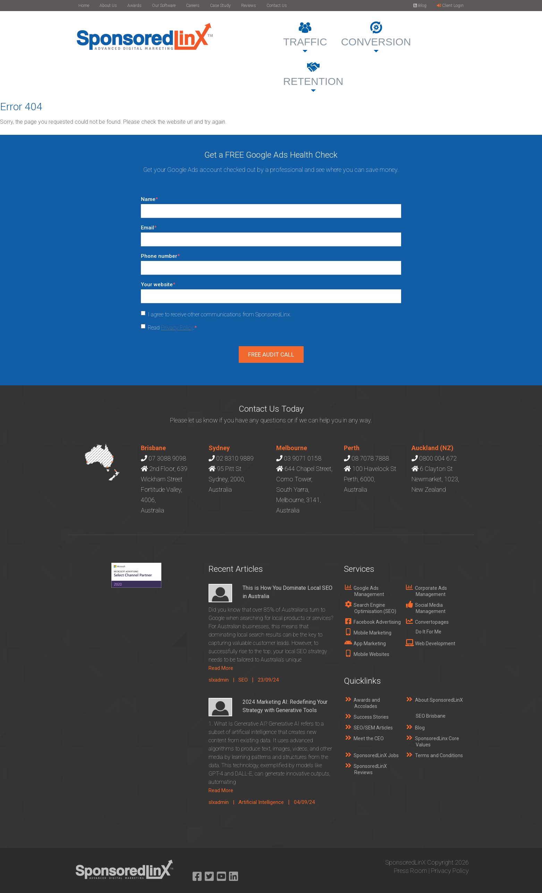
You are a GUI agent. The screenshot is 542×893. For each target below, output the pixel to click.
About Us (108, 5)
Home (83, 5)
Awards (134, 5)
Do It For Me (428, 631)
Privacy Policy (177, 327)
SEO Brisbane (431, 716)
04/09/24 (304, 802)
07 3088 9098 (167, 458)
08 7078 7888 (370, 458)
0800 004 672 (438, 458)
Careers (193, 5)
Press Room (410, 870)
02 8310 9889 (235, 458)
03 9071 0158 (302, 458)
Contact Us (276, 5)
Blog (419, 5)
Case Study (220, 5)
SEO (243, 680)
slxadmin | (223, 680)
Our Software (164, 5)
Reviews (248, 5)
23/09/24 (268, 680)
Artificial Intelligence (261, 802)
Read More (221, 668)
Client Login (450, 5)
